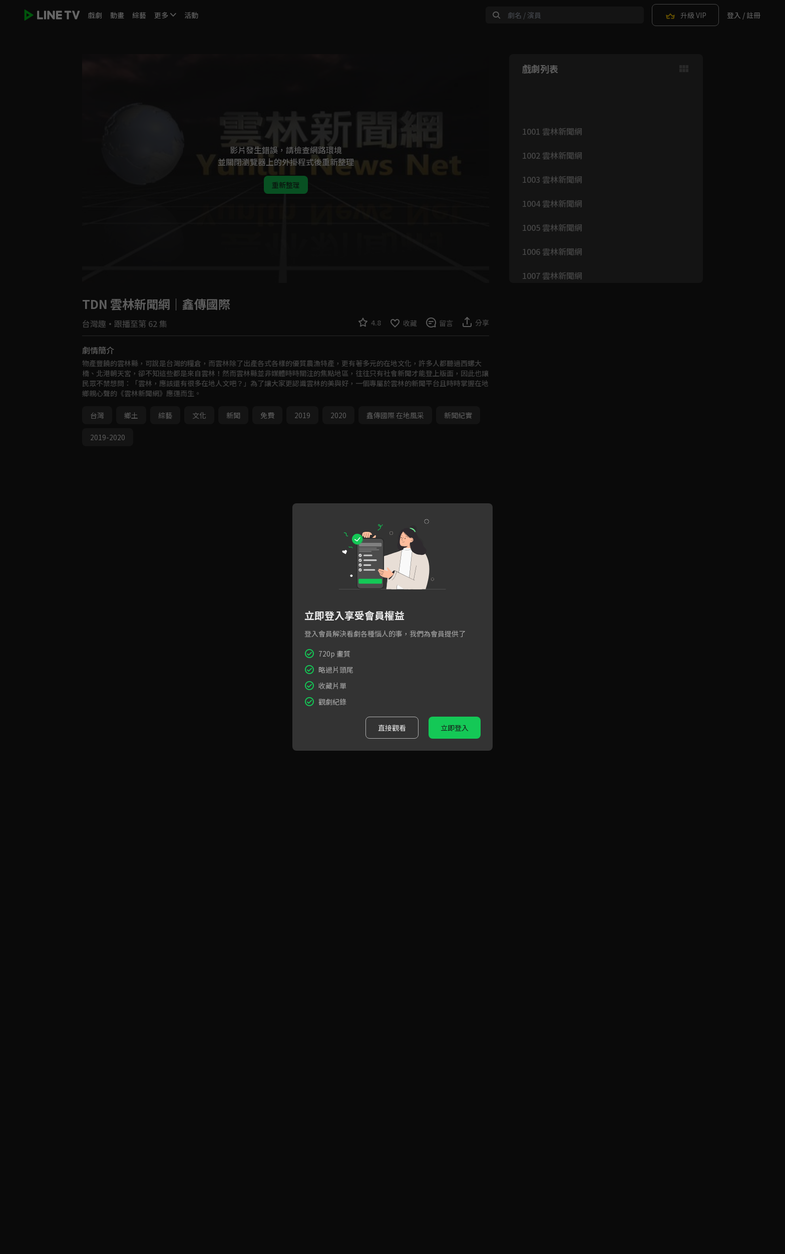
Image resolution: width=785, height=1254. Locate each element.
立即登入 (455, 728)
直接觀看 (392, 728)
